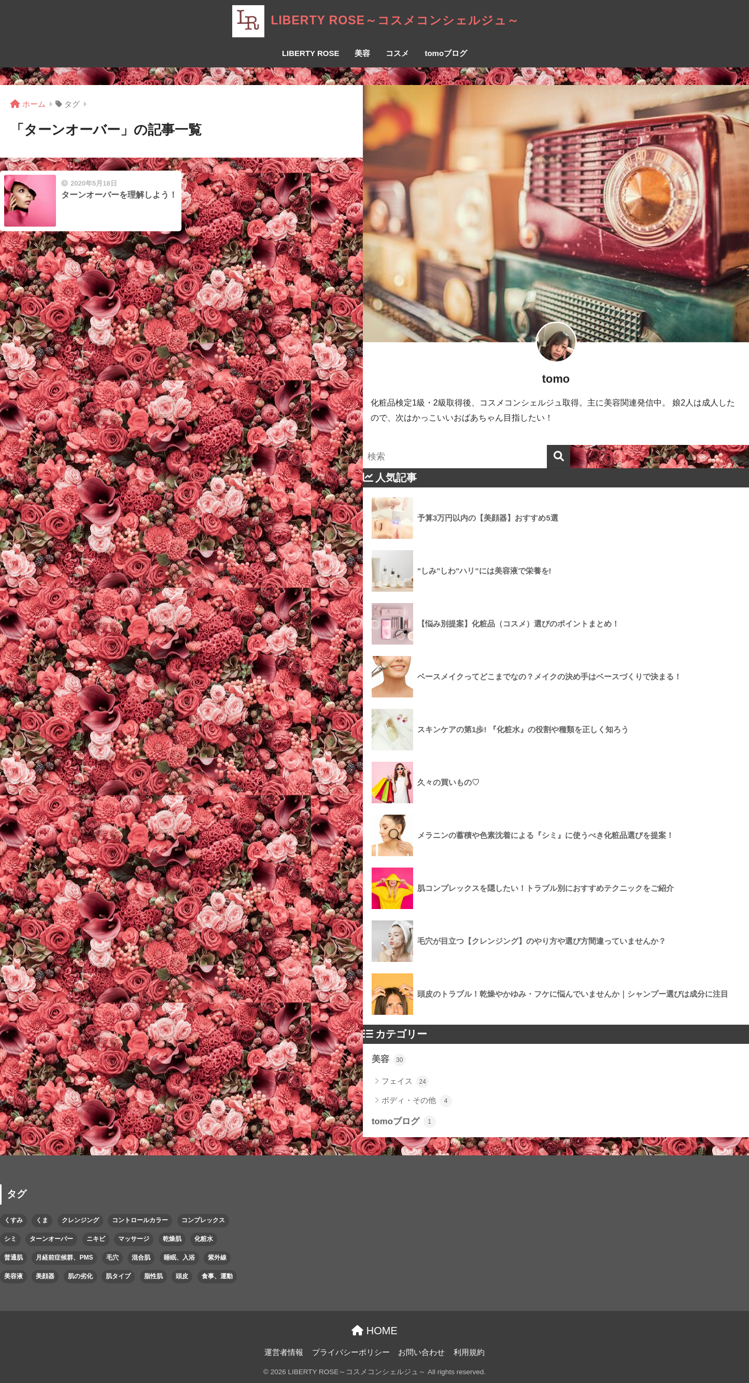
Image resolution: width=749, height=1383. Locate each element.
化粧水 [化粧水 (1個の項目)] (203, 1238)
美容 (362, 53)
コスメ (397, 53)
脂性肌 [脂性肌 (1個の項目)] (153, 1276)
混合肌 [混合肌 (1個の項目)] (141, 1257)
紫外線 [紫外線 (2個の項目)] (217, 1257)
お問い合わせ (421, 1352)
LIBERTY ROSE (311, 53)
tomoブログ (446, 53)
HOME (374, 1330)
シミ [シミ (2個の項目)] (10, 1238)
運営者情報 (283, 1352)
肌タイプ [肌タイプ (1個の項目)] (118, 1276)
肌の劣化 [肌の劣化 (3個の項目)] (80, 1276)
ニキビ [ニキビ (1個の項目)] (96, 1238)
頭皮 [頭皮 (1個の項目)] (182, 1276)
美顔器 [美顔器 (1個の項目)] (45, 1276)
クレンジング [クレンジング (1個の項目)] (80, 1220)
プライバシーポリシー (351, 1352)
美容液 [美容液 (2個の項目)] (13, 1276)
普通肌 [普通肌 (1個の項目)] (13, 1257)
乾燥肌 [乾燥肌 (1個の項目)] (172, 1238)
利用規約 (469, 1352)
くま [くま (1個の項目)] (42, 1220)
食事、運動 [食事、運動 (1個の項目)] (217, 1276)
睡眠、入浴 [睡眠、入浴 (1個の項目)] (179, 1257)
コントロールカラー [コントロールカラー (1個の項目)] (140, 1220)
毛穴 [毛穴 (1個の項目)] (112, 1257)
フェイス (405, 1081)
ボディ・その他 (416, 1101)
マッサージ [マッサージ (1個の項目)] (133, 1238)
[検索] (558, 456)
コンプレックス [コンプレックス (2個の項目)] (203, 1220)
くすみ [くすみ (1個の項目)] (13, 1220)
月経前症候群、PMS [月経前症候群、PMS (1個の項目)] (64, 1257)
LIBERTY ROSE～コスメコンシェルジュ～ (374, 20)
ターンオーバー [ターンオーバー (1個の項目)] (51, 1238)
